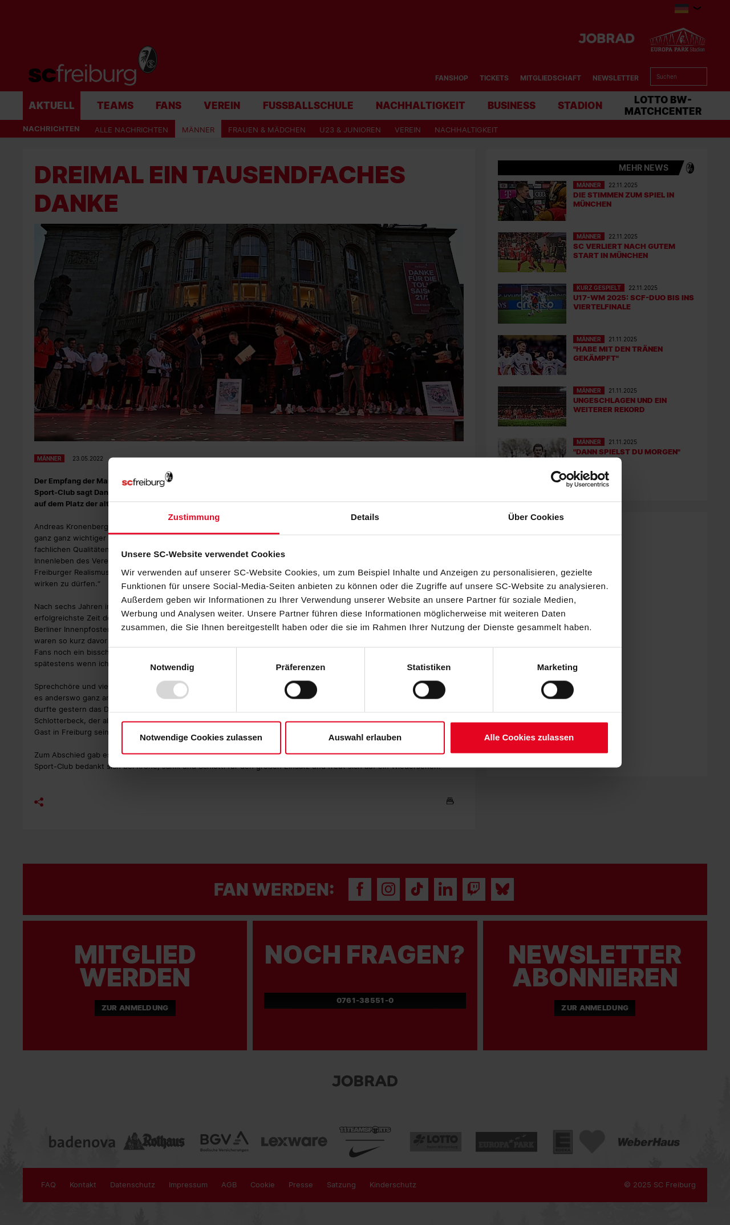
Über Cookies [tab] (536, 517)
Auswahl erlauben (365, 737)
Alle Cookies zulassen (529, 737)
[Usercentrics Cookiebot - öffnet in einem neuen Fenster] (559, 479)
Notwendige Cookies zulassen (201, 737)
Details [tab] (365, 517)
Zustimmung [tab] (194, 517)
